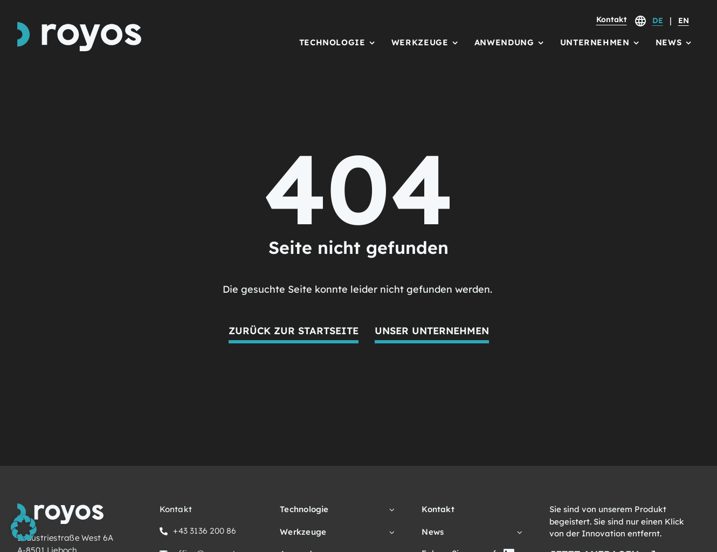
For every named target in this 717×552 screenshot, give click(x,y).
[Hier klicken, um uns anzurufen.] (198, 532)
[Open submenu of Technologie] (390, 509)
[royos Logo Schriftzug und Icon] (79, 26)
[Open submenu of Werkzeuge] (390, 532)
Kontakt (611, 19)
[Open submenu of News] (517, 532)
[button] (23, 528)
